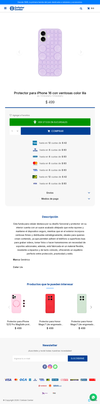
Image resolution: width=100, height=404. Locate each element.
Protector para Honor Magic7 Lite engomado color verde (82, 323)
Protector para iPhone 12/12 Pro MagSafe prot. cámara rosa (18, 323)
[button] (91, 307)
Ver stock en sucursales (52, 122)
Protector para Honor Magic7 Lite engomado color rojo (50, 323)
